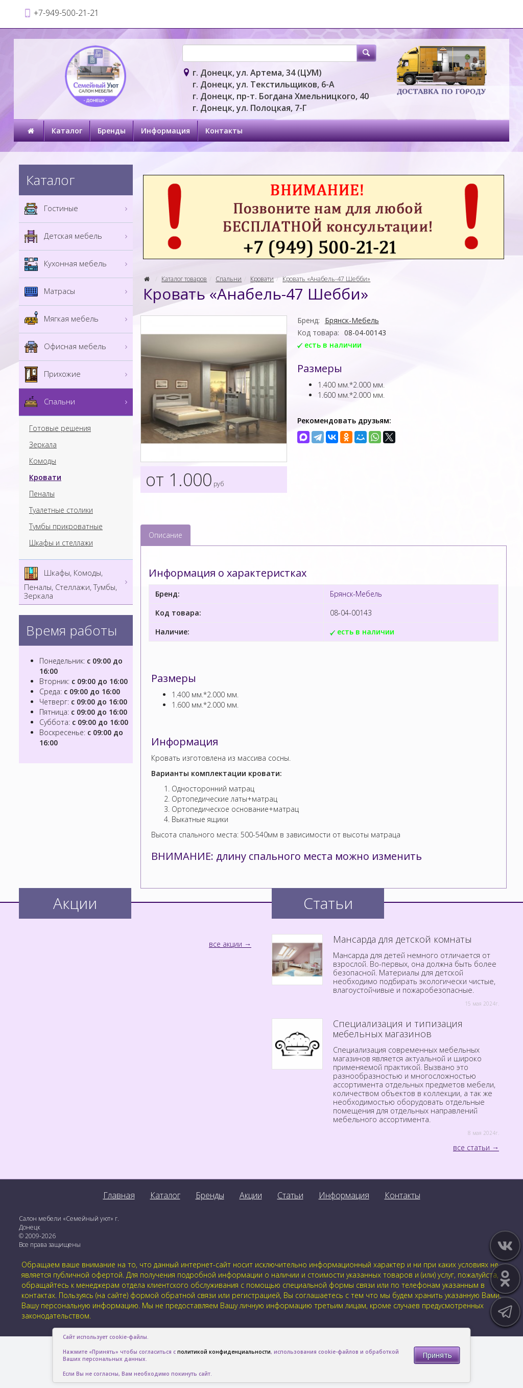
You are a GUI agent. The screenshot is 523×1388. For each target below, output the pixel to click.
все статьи (471, 1147)
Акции (251, 1195)
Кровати (262, 279)
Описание (165, 535)
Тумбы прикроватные (66, 526)
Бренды (112, 130)
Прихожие (77, 374)
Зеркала (43, 445)
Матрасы (77, 291)
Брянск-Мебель (352, 320)
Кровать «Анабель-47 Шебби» (326, 279)
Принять (437, 1355)
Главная (119, 1195)
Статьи (290, 1195)
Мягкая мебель (77, 319)
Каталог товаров (184, 279)
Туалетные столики (61, 510)
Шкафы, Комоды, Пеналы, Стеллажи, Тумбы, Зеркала (77, 582)
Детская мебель (77, 236)
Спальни (229, 279)
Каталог (67, 130)
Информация (165, 130)
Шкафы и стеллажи (61, 543)
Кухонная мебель (77, 264)
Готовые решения (60, 428)
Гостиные (77, 208)
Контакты (224, 130)
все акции (225, 944)
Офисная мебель (77, 346)
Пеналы (42, 494)
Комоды (42, 461)
